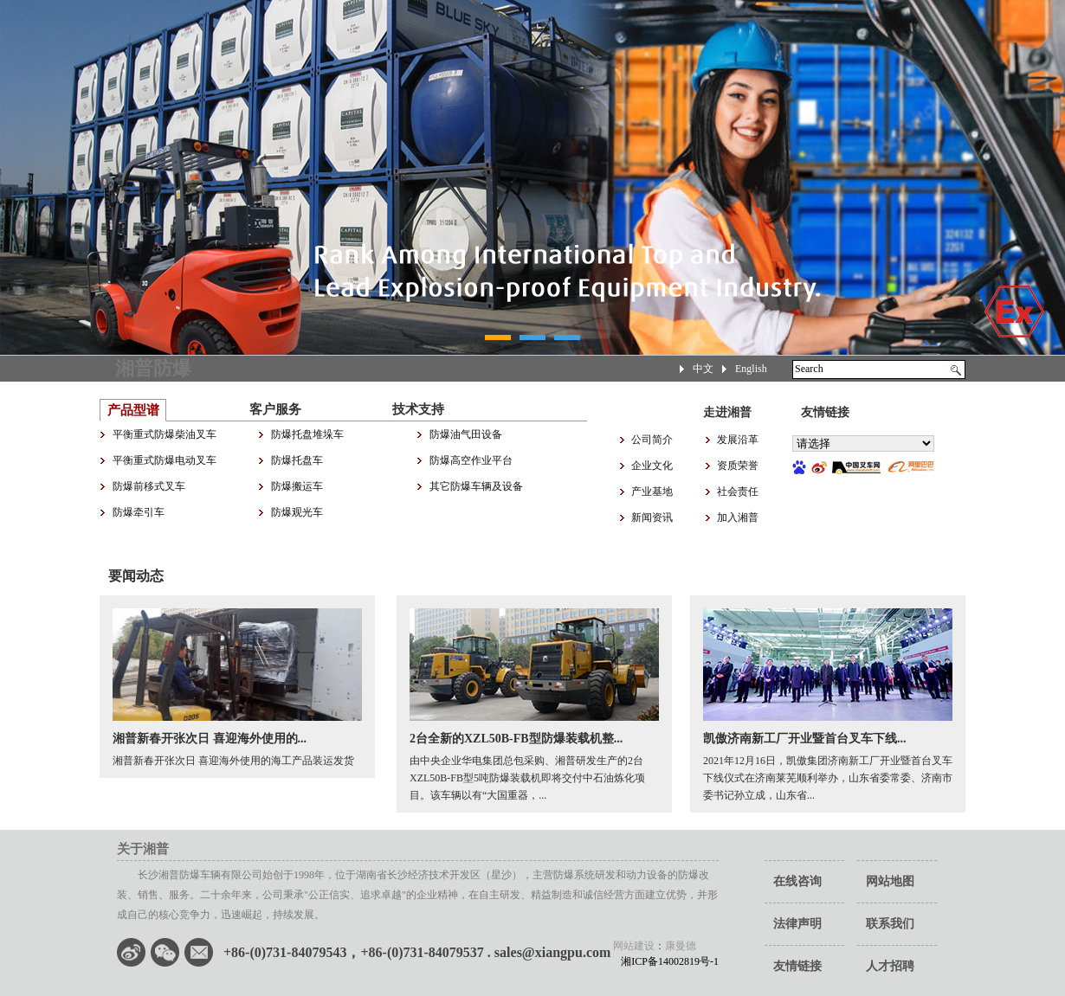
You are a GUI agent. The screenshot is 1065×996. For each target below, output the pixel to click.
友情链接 (797, 966)
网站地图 (890, 881)
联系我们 (890, 923)
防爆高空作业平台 (471, 460)
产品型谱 (133, 410)
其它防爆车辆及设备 (476, 486)
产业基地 (652, 491)
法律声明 (797, 923)
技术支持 (418, 409)
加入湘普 (737, 517)
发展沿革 (737, 440)
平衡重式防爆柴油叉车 (164, 434)
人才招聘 (890, 966)
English (751, 369)
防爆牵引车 (139, 512)
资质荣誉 (737, 465)
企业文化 (652, 465)
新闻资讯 (652, 517)
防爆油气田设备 (465, 434)
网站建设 (634, 946)
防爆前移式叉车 (149, 486)
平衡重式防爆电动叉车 (164, 460)
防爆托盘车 (297, 460)
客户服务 (275, 409)
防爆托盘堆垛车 (307, 434)
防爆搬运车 (297, 486)
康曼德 (680, 946)
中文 (703, 369)
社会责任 (737, 491)
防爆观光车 (297, 512)
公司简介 (652, 440)
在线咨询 (797, 881)
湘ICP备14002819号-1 (664, 961)
